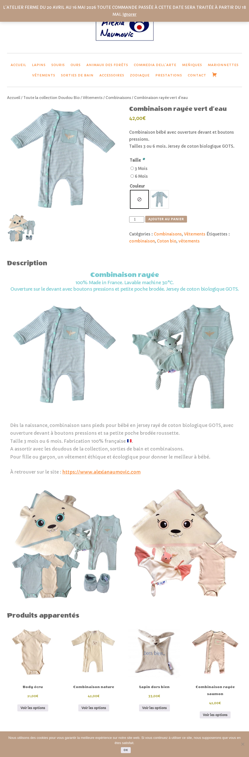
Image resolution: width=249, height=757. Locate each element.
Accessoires (111, 75)
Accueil (18, 65)
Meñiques (192, 65)
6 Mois (141, 176)
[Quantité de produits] (136, 219)
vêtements (189, 241)
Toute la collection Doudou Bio (51, 98)
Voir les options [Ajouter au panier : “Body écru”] (32, 708)
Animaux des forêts (107, 65)
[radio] (139, 199)
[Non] (242, 744)
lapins (39, 65)
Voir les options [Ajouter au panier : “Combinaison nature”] (93, 708)
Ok (125, 750)
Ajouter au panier (166, 219)
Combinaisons (118, 98)
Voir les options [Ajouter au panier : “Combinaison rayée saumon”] (215, 715)
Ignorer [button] (129, 14)
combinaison (142, 241)
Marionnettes (223, 65)
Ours (76, 65)
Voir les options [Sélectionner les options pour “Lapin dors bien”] (154, 708)
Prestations (168, 75)
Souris (58, 65)
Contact (197, 75)
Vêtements (43, 75)
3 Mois (141, 168)
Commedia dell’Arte (155, 65)
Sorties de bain (77, 75)
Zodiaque (140, 75)
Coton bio (166, 241)
